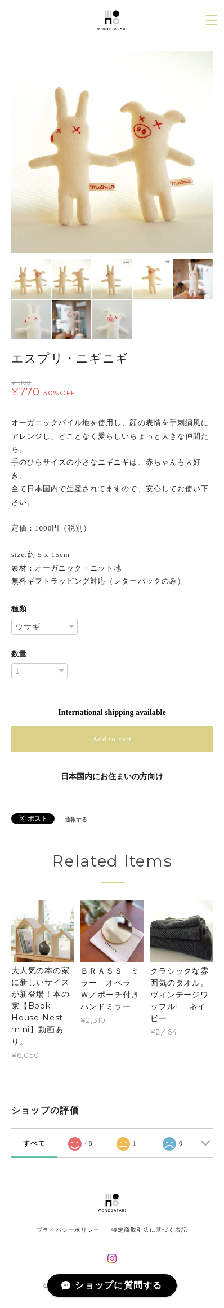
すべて (34, 1143)
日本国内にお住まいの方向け (112, 776)
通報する (76, 819)
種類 (19, 608)
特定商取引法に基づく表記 (149, 1230)
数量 (19, 653)
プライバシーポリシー (68, 1230)
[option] (112, 152)
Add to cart (112, 739)
